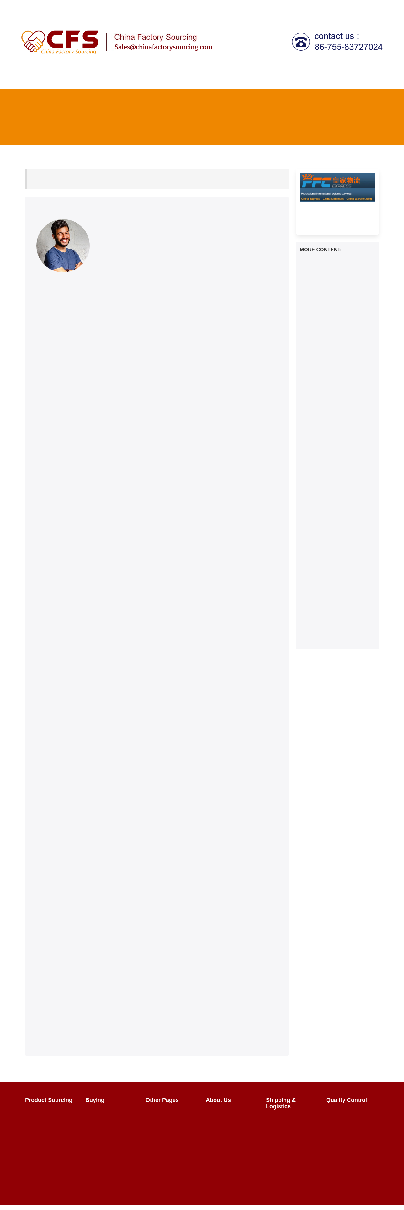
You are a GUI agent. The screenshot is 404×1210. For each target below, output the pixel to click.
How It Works (62, 78)
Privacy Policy (225, 1142)
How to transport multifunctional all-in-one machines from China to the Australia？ (334, 311)
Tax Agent (288, 78)
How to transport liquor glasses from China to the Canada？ (332, 505)
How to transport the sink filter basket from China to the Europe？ (337, 338)
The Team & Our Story (228, 1117)
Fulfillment (357, 78)
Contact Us (337, 7)
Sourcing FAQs (46, 1125)
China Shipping (287, 1120)
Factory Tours (164, 1136)
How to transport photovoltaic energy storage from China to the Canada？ (336, 362)
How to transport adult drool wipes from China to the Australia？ (334, 386)
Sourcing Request (49, 1136)
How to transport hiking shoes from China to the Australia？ (337, 543)
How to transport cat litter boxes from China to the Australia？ (331, 481)
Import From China (170, 1113)
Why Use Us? (225, 1131)
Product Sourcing (107, 78)
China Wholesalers (170, 1147)
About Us (368, 7)
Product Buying (106, 1113)
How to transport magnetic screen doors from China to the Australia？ (334, 433)
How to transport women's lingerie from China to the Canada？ (332, 587)
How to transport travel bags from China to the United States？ (335, 564)
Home (32, 78)
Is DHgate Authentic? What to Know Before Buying (336, 632)
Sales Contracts (107, 1136)
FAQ (311, 7)
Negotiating (101, 1125)
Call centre (320, 78)
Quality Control (185, 78)
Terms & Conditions (231, 1153)
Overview (39, 1113)
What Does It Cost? (291, 1131)
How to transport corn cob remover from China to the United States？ (333, 410)
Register (287, 7)
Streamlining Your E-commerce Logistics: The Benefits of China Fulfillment (335, 676)
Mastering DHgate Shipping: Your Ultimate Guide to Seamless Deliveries (335, 611)
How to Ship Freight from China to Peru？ (331, 525)
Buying (147, 78)
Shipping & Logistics (240, 78)
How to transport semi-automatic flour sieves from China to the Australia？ (334, 457)
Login (263, 7)
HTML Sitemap (166, 1170)
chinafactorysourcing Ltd (134, 1198)
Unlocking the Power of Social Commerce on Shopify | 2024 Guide (337, 653)
